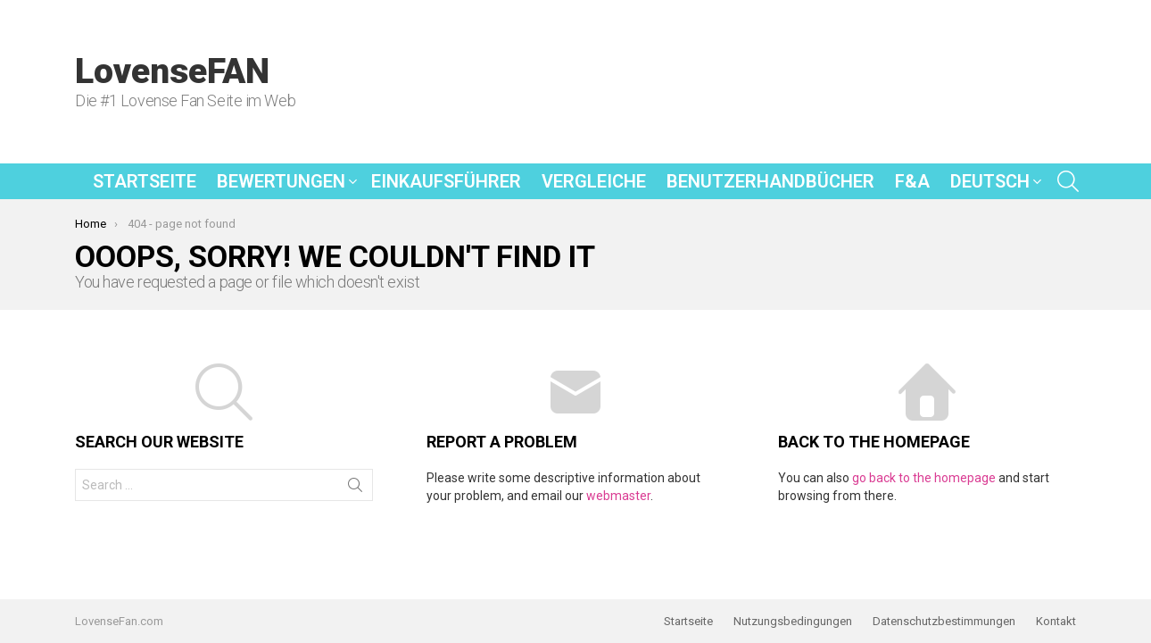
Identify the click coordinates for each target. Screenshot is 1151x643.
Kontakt (1056, 621)
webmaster (618, 496)
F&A (912, 181)
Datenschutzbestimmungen (944, 621)
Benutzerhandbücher (770, 181)
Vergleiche (594, 181)
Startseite (144, 181)
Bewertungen (281, 181)
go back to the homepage (924, 478)
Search (355, 488)
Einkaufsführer (446, 181)
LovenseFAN (172, 71)
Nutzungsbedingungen (792, 621)
